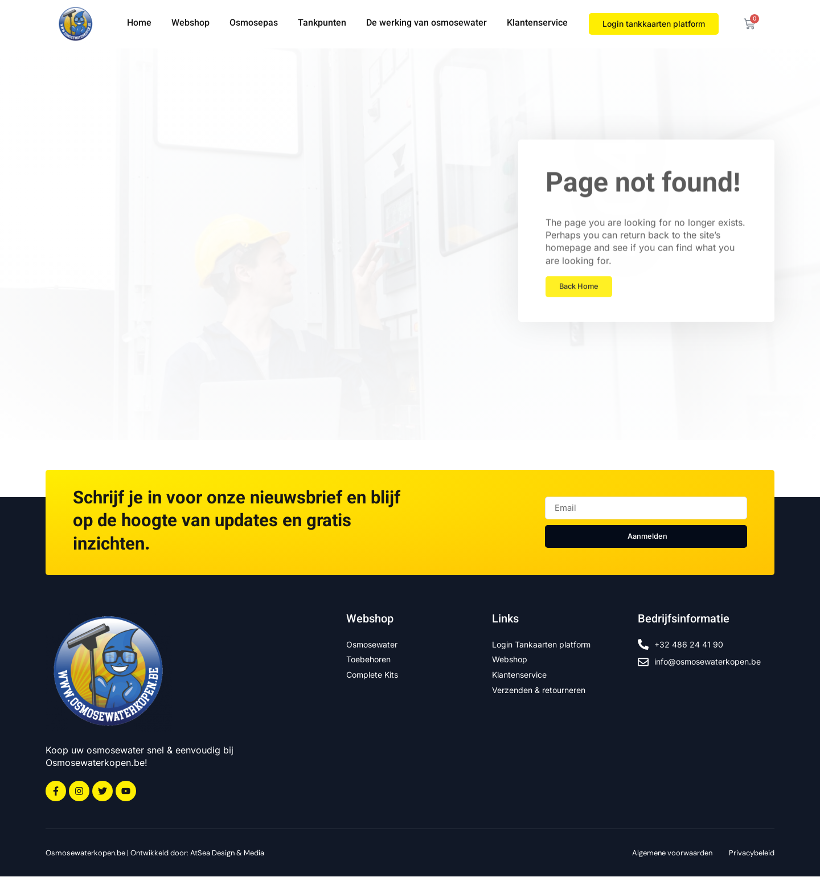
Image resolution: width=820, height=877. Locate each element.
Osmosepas (253, 24)
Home (139, 24)
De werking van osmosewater (426, 24)
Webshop (190, 24)
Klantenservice (537, 24)
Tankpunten (322, 24)
